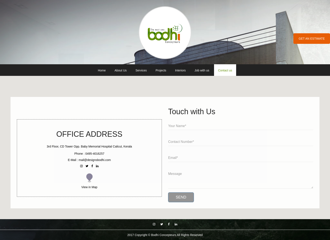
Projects (161, 70)
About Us (120, 70)
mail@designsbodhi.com (95, 160)
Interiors (180, 70)
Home (102, 70)
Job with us (201, 70)
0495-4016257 (94, 153)
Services (141, 70)
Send (181, 197)
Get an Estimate (312, 38)
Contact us (225, 70)
